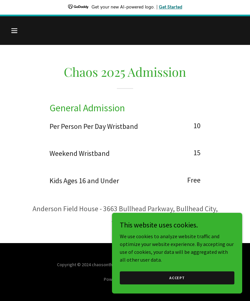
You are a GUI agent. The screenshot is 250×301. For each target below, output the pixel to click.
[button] (35, 30)
